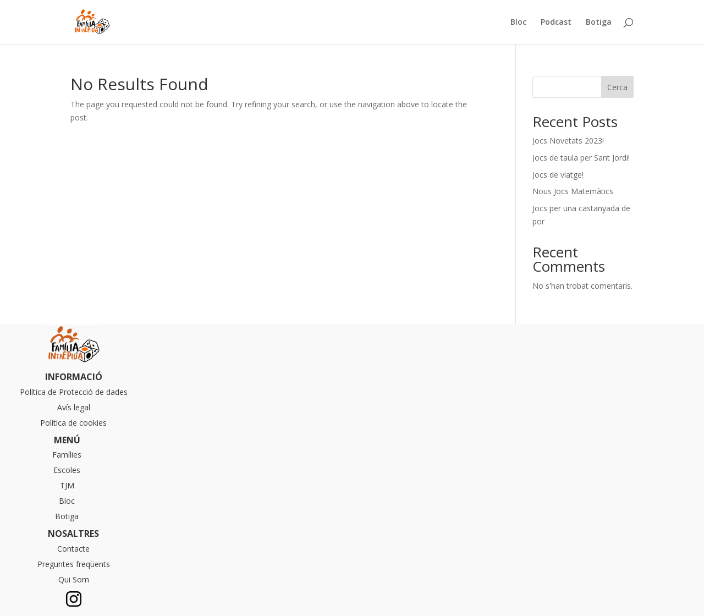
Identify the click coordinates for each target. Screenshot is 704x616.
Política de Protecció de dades (74, 392)
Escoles (66, 470)
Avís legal (73, 407)
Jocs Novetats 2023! (568, 140)
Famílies (66, 454)
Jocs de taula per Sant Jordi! (581, 157)
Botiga (599, 22)
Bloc (518, 22)
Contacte (73, 548)
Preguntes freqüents (73, 564)
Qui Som (73, 579)
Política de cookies (73, 422)
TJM (67, 485)
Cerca (617, 87)
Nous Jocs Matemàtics (572, 191)
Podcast (556, 22)
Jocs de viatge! (558, 174)
